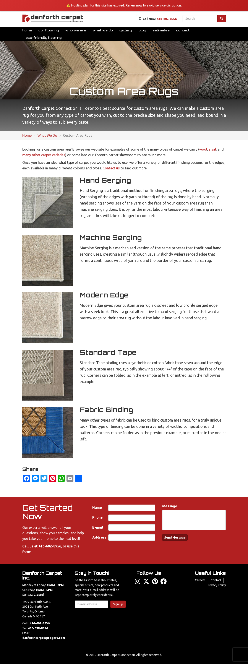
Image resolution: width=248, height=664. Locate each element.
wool (203, 149)
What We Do (102, 30)
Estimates (161, 30)
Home (27, 30)
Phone (97, 517)
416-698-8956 (38, 628)
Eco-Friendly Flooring (44, 37)
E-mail (97, 527)
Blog (142, 30)
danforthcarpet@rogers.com (43, 638)
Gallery (125, 30)
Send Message (175, 537)
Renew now (134, 5)
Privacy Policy (217, 585)
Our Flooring (48, 30)
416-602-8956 (50, 546)
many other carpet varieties (43, 155)
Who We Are (75, 30)
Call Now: (158, 19)
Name (97, 508)
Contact (183, 30)
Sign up (118, 604)
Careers (200, 580)
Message (169, 506)
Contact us (111, 168)
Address (99, 537)
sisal (212, 149)
